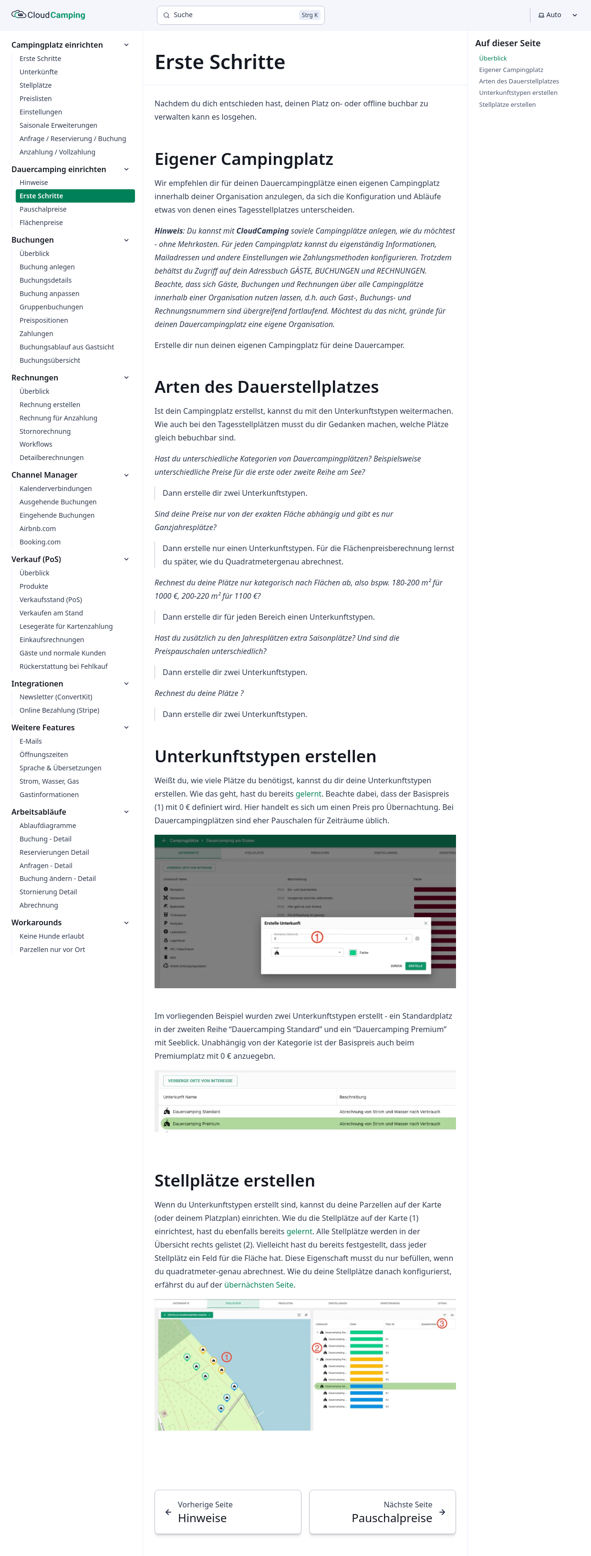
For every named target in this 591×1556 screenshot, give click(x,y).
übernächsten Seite (258, 1285)
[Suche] (241, 15)
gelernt (308, 793)
